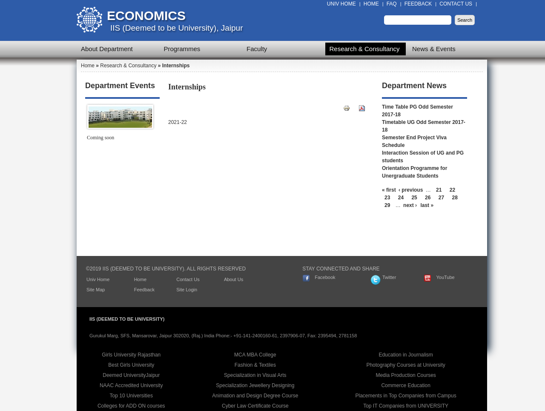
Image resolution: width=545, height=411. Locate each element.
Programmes (182, 48)
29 (387, 205)
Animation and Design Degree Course (255, 396)
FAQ (392, 4)
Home (371, 4)
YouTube (445, 277)
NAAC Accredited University (131, 385)
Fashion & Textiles (255, 365)
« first (389, 190)
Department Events (120, 85)
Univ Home (341, 4)
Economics (146, 16)
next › (410, 205)
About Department (107, 48)
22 (452, 190)
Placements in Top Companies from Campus (406, 396)
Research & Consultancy (365, 48)
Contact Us (455, 4)
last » (426, 205)
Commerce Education (405, 385)
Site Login (186, 289)
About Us (233, 279)
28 (455, 198)
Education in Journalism (406, 355)
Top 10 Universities (131, 396)
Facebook (325, 277)
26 (427, 198)
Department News (414, 85)
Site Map (95, 289)
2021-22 (177, 122)
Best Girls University (131, 365)
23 (387, 198)
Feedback (418, 4)
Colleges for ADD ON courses (131, 406)
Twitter (389, 277)
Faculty (257, 48)
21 (439, 190)
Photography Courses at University (405, 365)
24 (401, 198)
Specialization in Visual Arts (255, 375)
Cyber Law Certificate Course (255, 406)
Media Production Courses (406, 375)
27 (441, 198)
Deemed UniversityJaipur (131, 375)
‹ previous (411, 190)
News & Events (434, 48)
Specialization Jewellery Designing (255, 385)
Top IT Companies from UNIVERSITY (405, 406)
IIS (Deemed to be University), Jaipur (176, 27)
